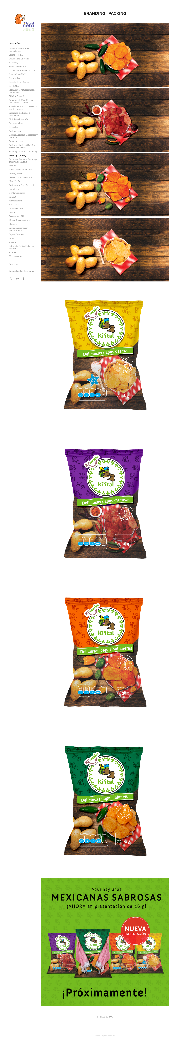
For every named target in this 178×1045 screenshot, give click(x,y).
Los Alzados (14, 78)
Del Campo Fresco (17, 193)
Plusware (13, 224)
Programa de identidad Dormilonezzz (19, 114)
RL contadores (15, 256)
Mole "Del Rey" (15, 181)
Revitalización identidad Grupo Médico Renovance (23, 146)
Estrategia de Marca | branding (23, 151)
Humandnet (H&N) (17, 74)
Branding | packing (17, 155)
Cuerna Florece (16, 208)
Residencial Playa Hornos (20, 177)
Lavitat (12, 212)
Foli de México (15, 86)
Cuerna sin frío (16, 123)
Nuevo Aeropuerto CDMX (20, 169)
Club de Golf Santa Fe (18, 119)
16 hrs (11, 238)
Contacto (13, 264)
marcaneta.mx (15, 200)
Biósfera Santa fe (16, 96)
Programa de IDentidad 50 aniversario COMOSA (21, 101)
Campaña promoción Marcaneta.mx (18, 229)
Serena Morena (16, 55)
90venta (12, 242)
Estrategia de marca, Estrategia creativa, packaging (23, 160)
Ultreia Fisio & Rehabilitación (22, 70)
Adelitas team (15, 131)
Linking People (15, 173)
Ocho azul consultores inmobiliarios (19, 49)
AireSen (12, 165)
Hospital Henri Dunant (19, 82)
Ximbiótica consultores (19, 220)
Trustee (12, 252)
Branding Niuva (16, 141)
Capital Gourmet (16, 234)
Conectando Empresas (19, 59)
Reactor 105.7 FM (16, 216)
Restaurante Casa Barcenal (21, 185)
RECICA (12, 197)
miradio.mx (14, 189)
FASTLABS (14, 204)
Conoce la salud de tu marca (21, 271)
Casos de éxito (15, 43)
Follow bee (13, 127)
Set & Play (13, 62)
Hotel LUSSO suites (17, 66)
